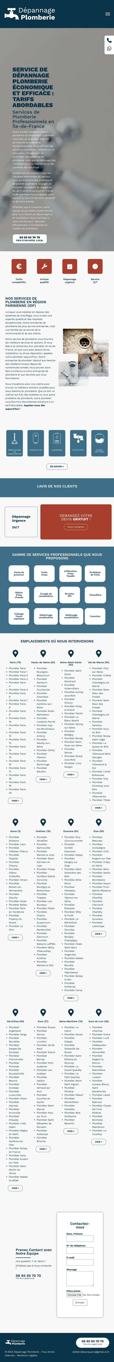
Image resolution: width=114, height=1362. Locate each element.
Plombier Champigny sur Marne (100, 683)
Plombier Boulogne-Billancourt (43, 672)
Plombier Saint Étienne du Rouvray (72, 1059)
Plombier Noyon (101, 883)
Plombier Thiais (101, 800)
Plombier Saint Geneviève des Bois (72, 873)
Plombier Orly (100, 778)
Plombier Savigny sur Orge (70, 862)
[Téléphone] (109, 41)
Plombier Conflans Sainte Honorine (46, 876)
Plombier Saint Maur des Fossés (100, 693)
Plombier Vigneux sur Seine (71, 898)
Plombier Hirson (18, 879)
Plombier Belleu (18, 904)
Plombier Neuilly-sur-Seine (43, 743)
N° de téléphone (76, 1246)
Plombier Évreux (46, 1027)
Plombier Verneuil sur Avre (43, 1088)
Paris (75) (15, 662)
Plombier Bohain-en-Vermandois (15, 887)
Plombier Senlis (101, 872)
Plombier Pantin (73, 713)
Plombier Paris (17, 668)
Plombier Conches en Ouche (43, 1098)
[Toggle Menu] (107, 14)
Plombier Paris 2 (18, 675)
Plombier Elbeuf (73, 1095)
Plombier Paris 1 (18, 671)
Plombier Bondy (73, 738)
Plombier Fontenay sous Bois (100, 786)
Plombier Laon (17, 844)
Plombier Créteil (101, 675)
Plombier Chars (18, 1098)
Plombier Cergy (18, 1034)
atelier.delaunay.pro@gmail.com (90, 1351)
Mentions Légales (27, 1355)
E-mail (70, 1257)
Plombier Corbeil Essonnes (69, 848)
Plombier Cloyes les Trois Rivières (101, 1109)
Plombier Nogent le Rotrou (97, 1059)
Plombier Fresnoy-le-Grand (15, 919)
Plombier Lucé (100, 1038)
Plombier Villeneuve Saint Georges (101, 754)
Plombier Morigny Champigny (70, 937)
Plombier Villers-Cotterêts (14, 873)
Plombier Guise (17, 901)
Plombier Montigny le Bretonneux (43, 887)
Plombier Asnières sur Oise (16, 1141)
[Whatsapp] (109, 49)
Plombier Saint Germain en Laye (45, 862)
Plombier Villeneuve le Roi (99, 764)
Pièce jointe (73, 1291)
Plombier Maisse (73, 958)
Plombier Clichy (46, 750)
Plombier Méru (100, 869)
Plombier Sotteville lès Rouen (71, 1049)
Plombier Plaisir (46, 908)
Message (71, 1269)
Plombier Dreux (101, 1034)
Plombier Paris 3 (18, 679)
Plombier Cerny (73, 990)
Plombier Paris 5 (18, 689)
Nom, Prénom (74, 1234)
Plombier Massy (73, 855)
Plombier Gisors (46, 1052)
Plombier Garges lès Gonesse (15, 1049)
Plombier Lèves (101, 1095)
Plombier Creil (100, 851)
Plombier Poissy (46, 869)
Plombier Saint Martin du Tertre (17, 1170)
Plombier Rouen (73, 1034)
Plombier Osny (17, 1155)
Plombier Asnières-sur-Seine (44, 704)
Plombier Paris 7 (18, 700)
